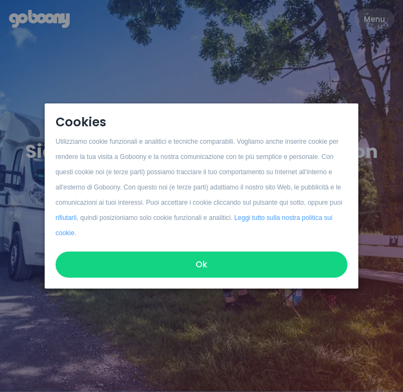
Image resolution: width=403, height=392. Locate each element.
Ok (201, 264)
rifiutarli (66, 218)
